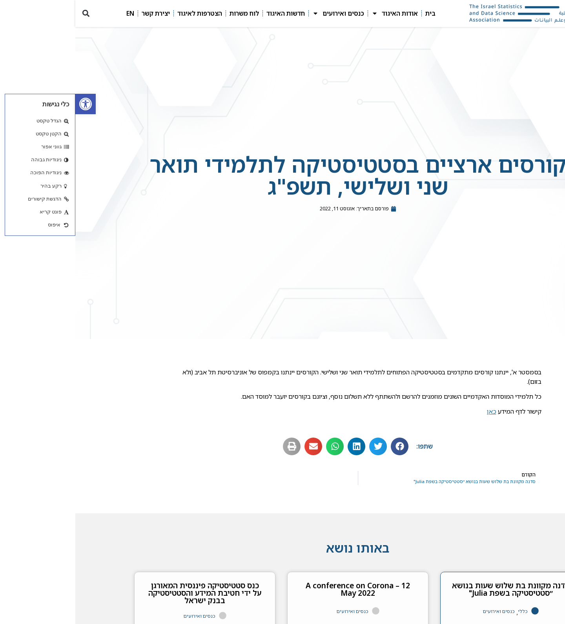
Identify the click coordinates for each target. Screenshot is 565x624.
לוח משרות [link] (169, 13)
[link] (10, 104)
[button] (10, 13)
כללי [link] (447, 611)
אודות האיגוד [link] (319, 13)
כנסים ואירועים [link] (263, 13)
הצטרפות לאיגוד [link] (124, 13)
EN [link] (55, 13)
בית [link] (355, 13)
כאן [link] (416, 411)
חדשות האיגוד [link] (210, 13)
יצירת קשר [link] (80, 13)
